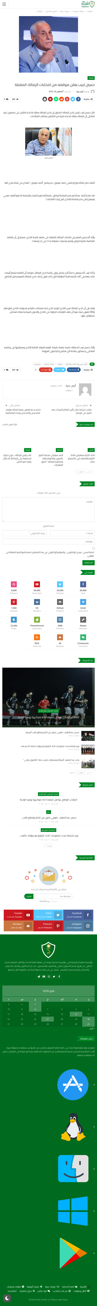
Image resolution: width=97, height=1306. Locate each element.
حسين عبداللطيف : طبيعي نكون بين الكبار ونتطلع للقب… (48, 817)
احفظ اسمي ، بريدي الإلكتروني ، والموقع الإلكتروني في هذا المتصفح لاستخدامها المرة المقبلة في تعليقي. (50, 554)
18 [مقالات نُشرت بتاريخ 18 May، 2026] (88, 1019)
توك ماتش (43, 1291)
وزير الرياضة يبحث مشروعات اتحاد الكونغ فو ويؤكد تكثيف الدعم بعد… (49, 746)
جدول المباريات (27, 1291)
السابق (90, 472)
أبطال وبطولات (81, 1291)
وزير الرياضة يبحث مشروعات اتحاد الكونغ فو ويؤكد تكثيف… (48, 835)
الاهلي (91, 450)
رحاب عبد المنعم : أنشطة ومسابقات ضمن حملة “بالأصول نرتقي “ (51, 760)
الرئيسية (85, 1287)
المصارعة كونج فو (48, 830)
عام (48, 812)
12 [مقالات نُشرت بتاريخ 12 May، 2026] (76, 1014)
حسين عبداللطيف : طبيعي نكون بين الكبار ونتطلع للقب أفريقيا (52, 732)
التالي (80, 472)
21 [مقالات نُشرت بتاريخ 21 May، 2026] (47, 1019)
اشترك (28, 896)
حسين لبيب (37, 364)
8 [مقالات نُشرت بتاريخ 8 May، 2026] (35, 1009)
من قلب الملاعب (62, 1291)
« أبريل (92, 1028)
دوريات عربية (52, 1287)
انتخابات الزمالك (49, 364)
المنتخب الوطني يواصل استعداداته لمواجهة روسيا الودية (48, 717)
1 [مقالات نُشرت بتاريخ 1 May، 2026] (35, 1004)
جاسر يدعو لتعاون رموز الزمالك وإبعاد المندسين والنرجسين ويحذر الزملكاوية (23, 411)
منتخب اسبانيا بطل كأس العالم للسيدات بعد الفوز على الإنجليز (71, 411)
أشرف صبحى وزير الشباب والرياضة (76, 364)
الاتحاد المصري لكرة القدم (48, 711)
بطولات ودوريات (15, 1287)
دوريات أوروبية (34, 1287)
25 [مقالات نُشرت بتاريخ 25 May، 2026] (88, 1024)
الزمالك (91, 78)
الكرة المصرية (69, 1287)
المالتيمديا (12, 1291)
